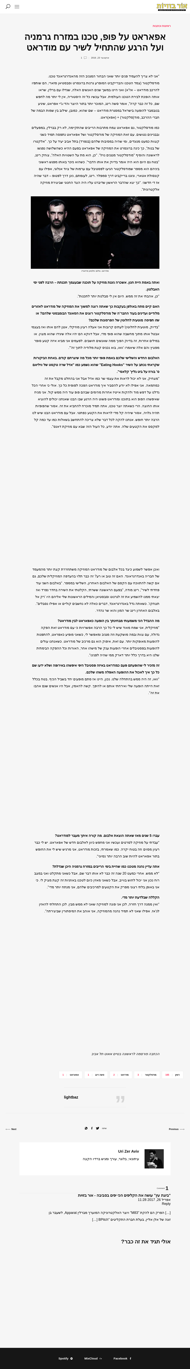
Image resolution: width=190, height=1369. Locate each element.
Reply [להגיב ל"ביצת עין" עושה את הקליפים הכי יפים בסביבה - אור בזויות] (166, 1204)
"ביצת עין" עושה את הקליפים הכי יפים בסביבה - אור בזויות (124, 1195)
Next (11, 1129)
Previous (176, 1129)
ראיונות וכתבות (162, 25)
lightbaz (71, 1097)
